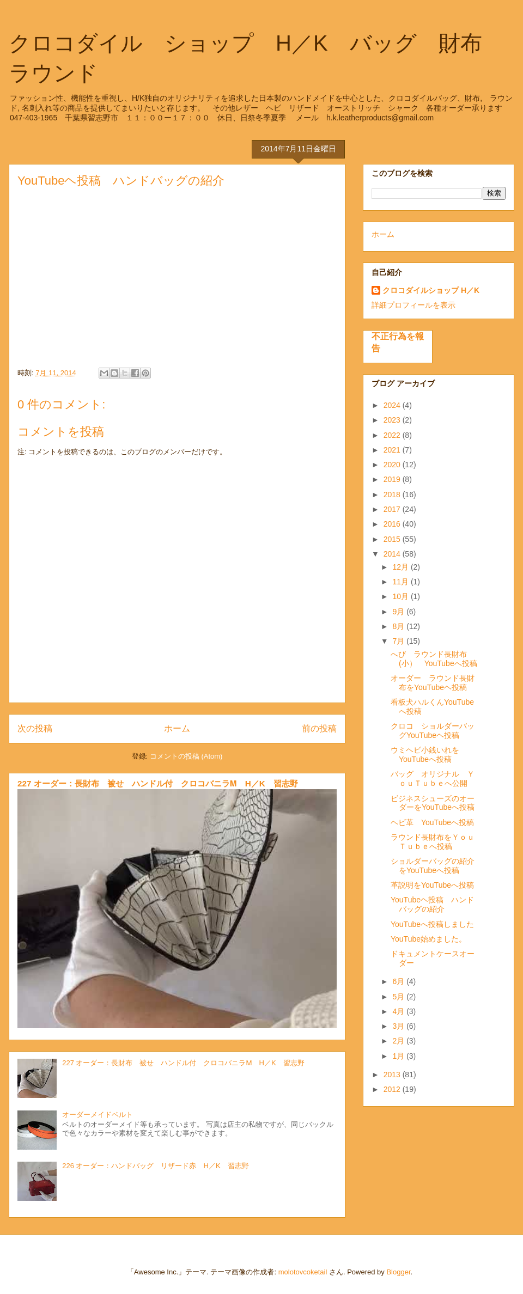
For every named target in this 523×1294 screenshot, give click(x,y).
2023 (393, 420)
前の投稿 (319, 728)
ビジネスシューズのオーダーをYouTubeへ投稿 (433, 803)
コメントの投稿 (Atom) (186, 756)
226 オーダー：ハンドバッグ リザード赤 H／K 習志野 (155, 1166)
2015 (393, 539)
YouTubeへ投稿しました (432, 924)
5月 (399, 996)
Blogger (398, 1272)
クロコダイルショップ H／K (430, 290)
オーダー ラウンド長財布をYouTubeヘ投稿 (433, 683)
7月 (399, 641)
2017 (393, 509)
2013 (393, 1074)
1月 (399, 1056)
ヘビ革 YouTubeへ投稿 (432, 822)
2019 (393, 479)
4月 (399, 1011)
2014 (393, 554)
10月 (401, 596)
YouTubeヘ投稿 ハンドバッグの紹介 (432, 904)
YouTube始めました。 (428, 939)
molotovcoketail (302, 1272)
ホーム (177, 728)
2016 (393, 524)
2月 (399, 1040)
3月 (399, 1026)
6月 (399, 981)
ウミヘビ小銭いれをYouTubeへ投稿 (425, 755)
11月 (401, 581)
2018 (393, 494)
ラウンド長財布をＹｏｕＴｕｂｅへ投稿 (433, 842)
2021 (393, 449)
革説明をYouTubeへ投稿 (432, 885)
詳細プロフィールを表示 (413, 305)
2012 (393, 1089)
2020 (393, 464)
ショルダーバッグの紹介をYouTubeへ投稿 (433, 866)
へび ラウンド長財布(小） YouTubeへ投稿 (434, 659)
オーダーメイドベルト (97, 1114)
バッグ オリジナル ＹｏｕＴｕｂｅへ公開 (433, 779)
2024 (393, 405)
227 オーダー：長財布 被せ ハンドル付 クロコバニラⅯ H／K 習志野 (157, 783)
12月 (401, 567)
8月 (399, 626)
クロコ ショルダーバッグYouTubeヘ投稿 (433, 731)
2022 (393, 435)
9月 (399, 611)
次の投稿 (34, 728)
